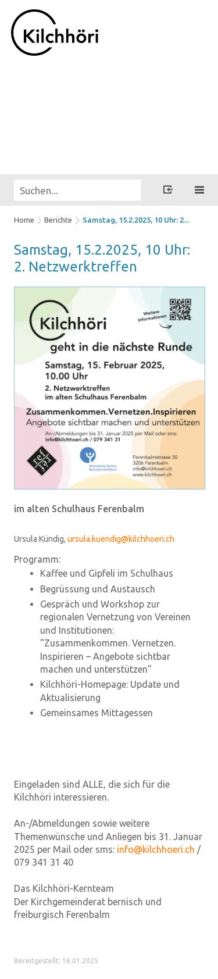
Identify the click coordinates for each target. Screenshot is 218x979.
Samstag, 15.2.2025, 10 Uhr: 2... (136, 220)
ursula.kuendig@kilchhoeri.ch (120, 539)
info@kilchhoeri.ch (156, 849)
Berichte (58, 220)
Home (24, 220)
